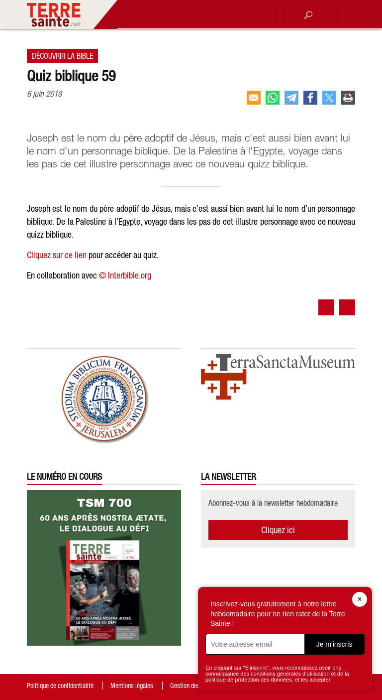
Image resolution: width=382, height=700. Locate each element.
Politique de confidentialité (60, 686)
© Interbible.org (125, 275)
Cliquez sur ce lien (57, 255)
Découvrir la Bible (62, 55)
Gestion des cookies (195, 686)
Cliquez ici (278, 530)
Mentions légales (131, 686)
